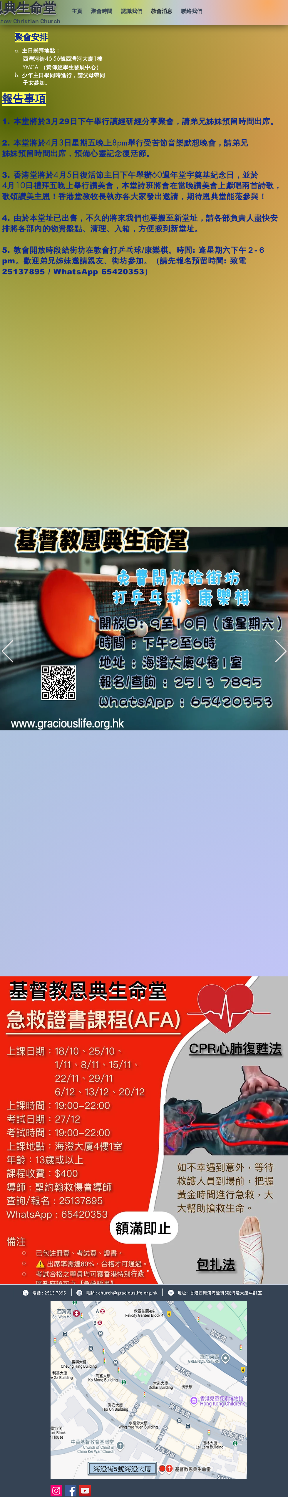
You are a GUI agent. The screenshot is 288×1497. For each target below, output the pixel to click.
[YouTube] (85, 1490)
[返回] (7, 651)
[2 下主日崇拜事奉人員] (141, 1271)
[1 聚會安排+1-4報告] (134, 1271)
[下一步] (281, 651)
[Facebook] (70, 1490)
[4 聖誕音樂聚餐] (154, 1271)
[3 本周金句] (148, 1271)
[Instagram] (56, 1490)
